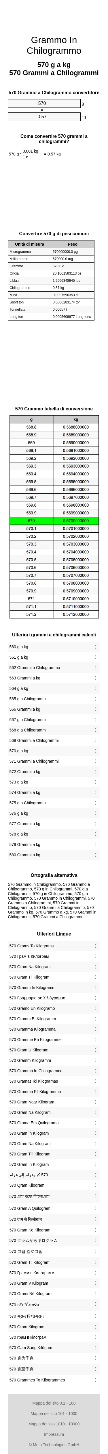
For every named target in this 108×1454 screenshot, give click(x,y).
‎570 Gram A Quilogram (30, 1208)
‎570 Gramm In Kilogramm (33, 987)
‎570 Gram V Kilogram (29, 1283)
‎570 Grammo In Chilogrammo (36, 1070)
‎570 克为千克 (21, 1358)
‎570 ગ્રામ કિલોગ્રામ (27, 1316)
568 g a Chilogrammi (28, 730)
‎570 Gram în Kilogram (29, 1133)
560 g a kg (19, 646)
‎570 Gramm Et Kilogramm (33, 1018)
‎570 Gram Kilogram (27, 1327)
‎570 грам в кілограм (28, 1337)
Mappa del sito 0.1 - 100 (53, 1403)
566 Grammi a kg (25, 709)
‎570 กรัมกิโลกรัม (24, 1305)
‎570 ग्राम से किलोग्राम (26, 1219)
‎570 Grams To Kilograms (32, 946)
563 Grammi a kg (25, 678)
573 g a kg (19, 782)
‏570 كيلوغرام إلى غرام (29, 1175)
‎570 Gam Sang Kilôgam (31, 1347)
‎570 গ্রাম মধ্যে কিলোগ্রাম (30, 1196)
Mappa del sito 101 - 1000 (54, 1413)
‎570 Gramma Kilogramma (33, 1029)
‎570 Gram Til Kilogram (30, 977)
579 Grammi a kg (25, 844)
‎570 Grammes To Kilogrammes (37, 1380)
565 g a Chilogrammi (28, 699)
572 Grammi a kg (25, 771)
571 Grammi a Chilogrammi (34, 761)
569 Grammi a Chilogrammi (34, 740)
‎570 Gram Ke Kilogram (30, 1230)
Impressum (54, 1434)
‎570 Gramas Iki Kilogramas (34, 1081)
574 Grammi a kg (25, 792)
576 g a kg (19, 813)
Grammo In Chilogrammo (53, 45)
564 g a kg (19, 688)
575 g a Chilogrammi (28, 803)
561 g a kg (19, 657)
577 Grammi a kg (25, 823)
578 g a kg (19, 834)
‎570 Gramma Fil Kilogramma (35, 1091)
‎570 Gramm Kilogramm (30, 1060)
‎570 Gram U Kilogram (29, 1050)
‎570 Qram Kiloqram (27, 1185)
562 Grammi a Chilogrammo (35, 667)
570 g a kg (19, 751)
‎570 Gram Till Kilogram (30, 1154)
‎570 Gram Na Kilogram (30, 966)
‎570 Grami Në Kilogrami (31, 1293)
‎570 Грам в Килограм (29, 956)
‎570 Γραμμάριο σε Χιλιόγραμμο (37, 998)
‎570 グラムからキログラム (34, 1240)
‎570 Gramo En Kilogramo (32, 1008)
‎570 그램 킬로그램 (26, 1251)
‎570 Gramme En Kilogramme (36, 1039)
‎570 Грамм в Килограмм (32, 1272)
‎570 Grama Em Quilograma (34, 1122)
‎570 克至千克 (21, 1369)
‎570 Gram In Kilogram (29, 1164)
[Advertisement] (54, 14)
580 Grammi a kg (25, 855)
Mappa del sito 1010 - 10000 (54, 1424)
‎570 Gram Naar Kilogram (32, 1102)
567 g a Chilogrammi (28, 719)
